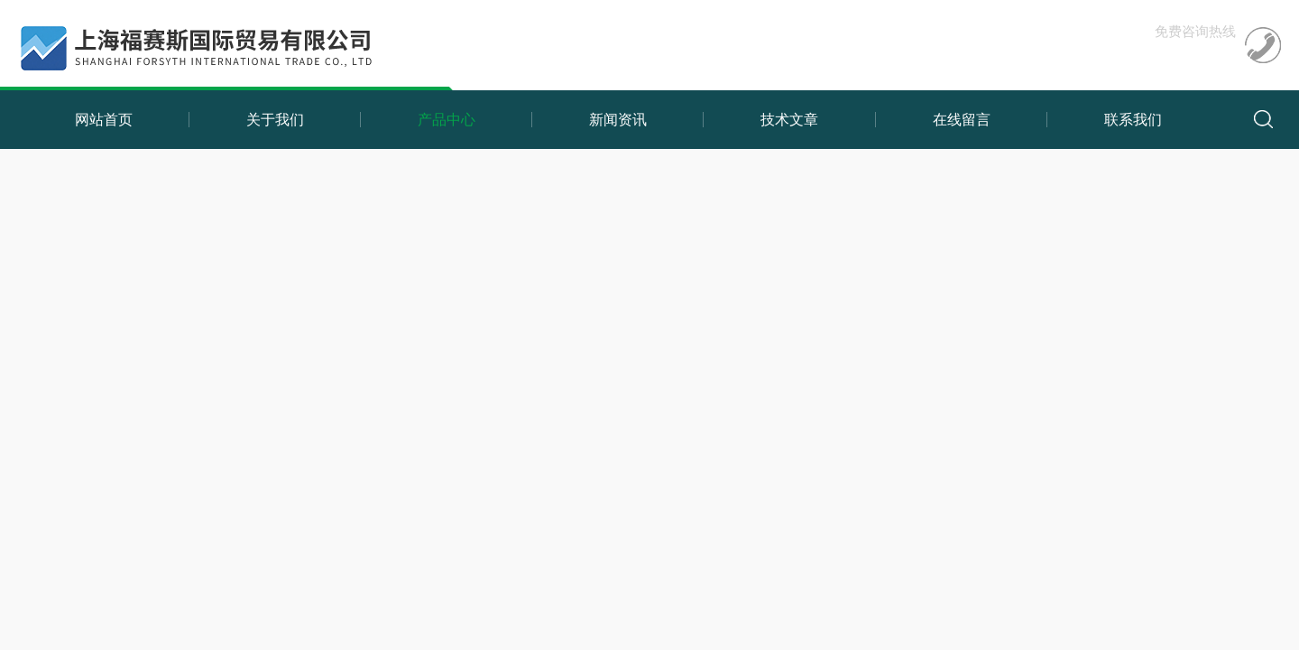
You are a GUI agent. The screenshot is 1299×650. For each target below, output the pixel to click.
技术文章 (789, 119)
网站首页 (104, 119)
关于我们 (275, 119)
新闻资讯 (618, 119)
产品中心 (446, 119)
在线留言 (961, 119)
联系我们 (1133, 119)
